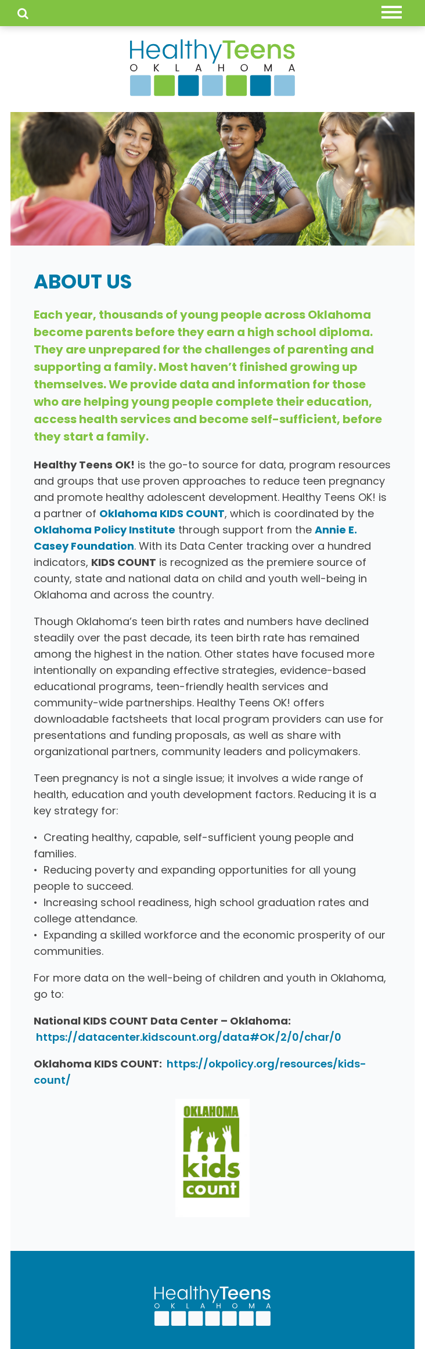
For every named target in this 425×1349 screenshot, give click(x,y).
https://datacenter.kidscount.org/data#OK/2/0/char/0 (188, 1037)
